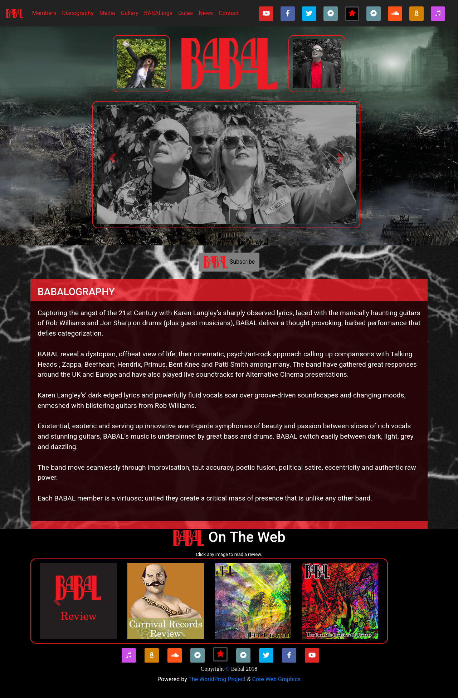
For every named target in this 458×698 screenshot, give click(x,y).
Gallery (129, 13)
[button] (112, 158)
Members (45, 12)
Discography (77, 13)
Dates (185, 13)
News (206, 13)
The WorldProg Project (216, 679)
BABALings (158, 13)
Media (107, 13)
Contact (229, 13)
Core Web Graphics (276, 679)
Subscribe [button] (229, 262)
